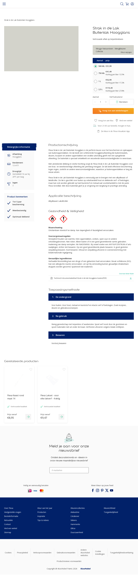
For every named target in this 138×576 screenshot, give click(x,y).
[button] (132, 3)
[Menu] (4, 4)
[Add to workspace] (31, 386)
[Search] (121, 3)
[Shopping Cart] (127, 3)
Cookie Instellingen (100, 552)
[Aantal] (100, 102)
